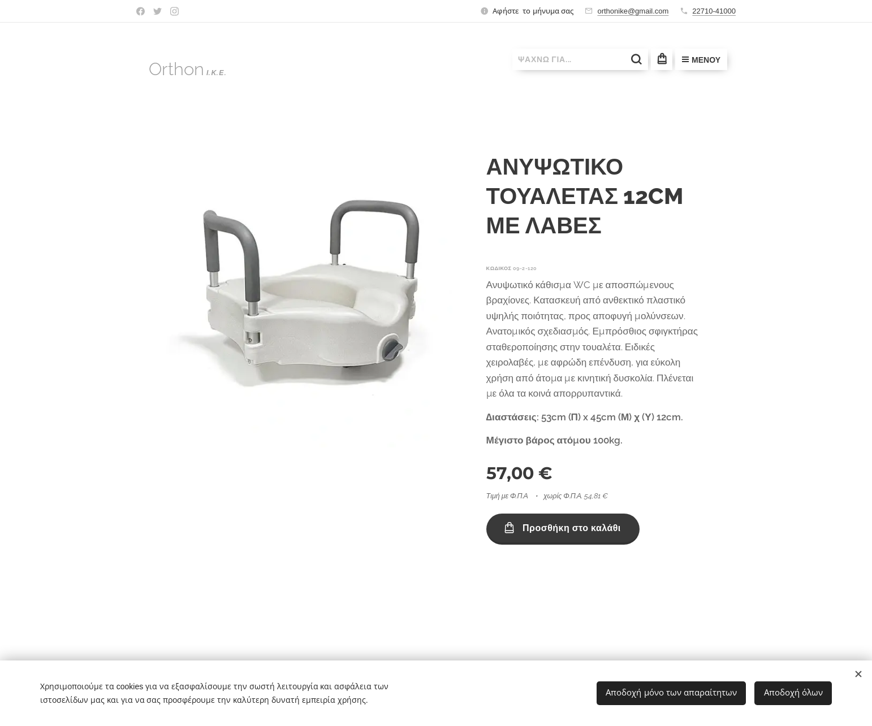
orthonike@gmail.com (632, 11)
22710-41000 (714, 11)
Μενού (701, 59)
